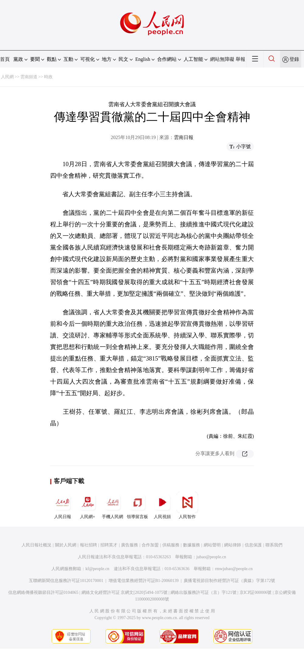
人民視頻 (162, 505)
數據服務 (191, 545)
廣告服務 (129, 545)
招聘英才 (108, 545)
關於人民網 (65, 545)
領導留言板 (137, 505)
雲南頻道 (28, 77)
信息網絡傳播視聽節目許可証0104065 (43, 592)
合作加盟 (150, 545)
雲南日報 (183, 137)
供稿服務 (170, 545)
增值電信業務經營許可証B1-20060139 (144, 580)
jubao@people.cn (211, 557)
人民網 (7, 77)
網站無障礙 (222, 59)
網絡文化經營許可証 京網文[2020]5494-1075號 (124, 592)
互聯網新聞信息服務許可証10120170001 (66, 580)
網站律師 (232, 545)
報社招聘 (88, 545)
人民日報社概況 (36, 545)
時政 (48, 77)
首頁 (5, 59)
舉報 (240, 59)
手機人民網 (112, 505)
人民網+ (87, 505)
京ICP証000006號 (256, 592)
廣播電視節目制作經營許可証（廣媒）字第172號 (229, 580)
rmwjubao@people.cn (234, 568)
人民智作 (187, 505)
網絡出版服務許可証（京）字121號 (204, 592)
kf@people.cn (97, 568)
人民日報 (62, 505)
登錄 (294, 59)
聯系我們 (273, 545)
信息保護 (253, 545)
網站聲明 (212, 545)
